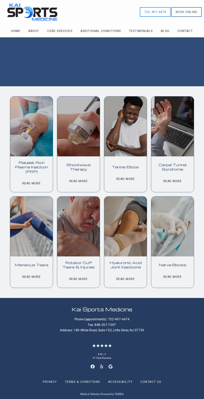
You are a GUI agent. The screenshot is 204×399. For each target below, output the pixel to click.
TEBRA (119, 394)
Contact (185, 31)
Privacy (50, 382)
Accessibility (120, 382)
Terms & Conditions (82, 382)
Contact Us (150, 382)
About (33, 31)
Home (15, 31)
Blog (165, 31)
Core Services (60, 31)
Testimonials (141, 31)
